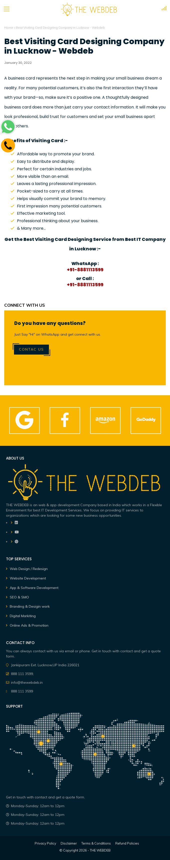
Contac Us (31, 349)
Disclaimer (69, 843)
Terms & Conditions (96, 843)
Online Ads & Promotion (29, 625)
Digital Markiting (23, 616)
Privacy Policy (45, 843)
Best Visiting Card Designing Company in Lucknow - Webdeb (84, 46)
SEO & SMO (19, 597)
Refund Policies (127, 843)
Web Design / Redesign (29, 569)
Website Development (28, 578)
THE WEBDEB (100, 850)
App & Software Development (34, 587)
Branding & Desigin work (30, 606)
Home (8, 27)
